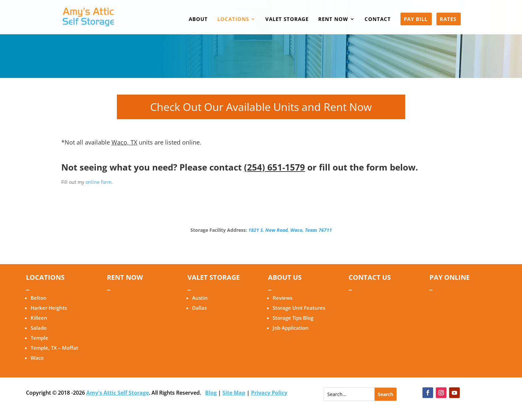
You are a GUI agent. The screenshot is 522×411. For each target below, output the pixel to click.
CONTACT (378, 19)
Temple (39, 337)
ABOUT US (285, 277)
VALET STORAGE (287, 19)
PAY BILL (415, 19)
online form (99, 182)
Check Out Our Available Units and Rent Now (261, 107)
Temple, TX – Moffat (54, 347)
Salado (39, 327)
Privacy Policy (269, 392)
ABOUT (198, 19)
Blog (211, 392)
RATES (448, 19)
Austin (200, 297)
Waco (37, 357)
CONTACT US (370, 277)
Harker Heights (49, 307)
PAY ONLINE (449, 277)
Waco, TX (124, 142)
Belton (39, 297)
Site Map (233, 392)
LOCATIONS (233, 19)
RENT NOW (333, 19)
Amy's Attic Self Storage (117, 392)
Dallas (199, 307)
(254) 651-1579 (274, 167)
